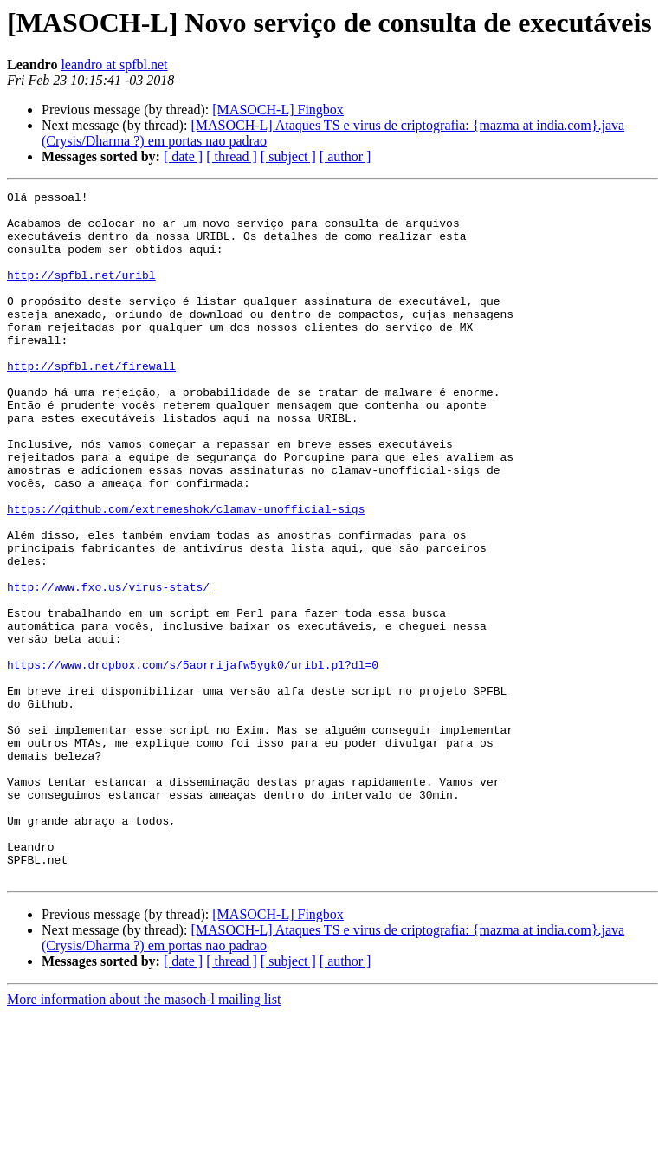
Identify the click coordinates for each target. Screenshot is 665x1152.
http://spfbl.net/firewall (91, 402)
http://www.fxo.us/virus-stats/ (108, 667)
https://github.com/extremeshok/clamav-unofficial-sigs (186, 573)
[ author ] (345, 156)
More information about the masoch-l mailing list (144, 1136)
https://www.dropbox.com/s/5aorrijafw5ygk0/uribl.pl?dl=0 (192, 760)
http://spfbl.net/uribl (81, 293)
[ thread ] (231, 156)
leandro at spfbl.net (114, 64)
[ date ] (183, 156)
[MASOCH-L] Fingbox (278, 109)
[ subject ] (288, 156)
